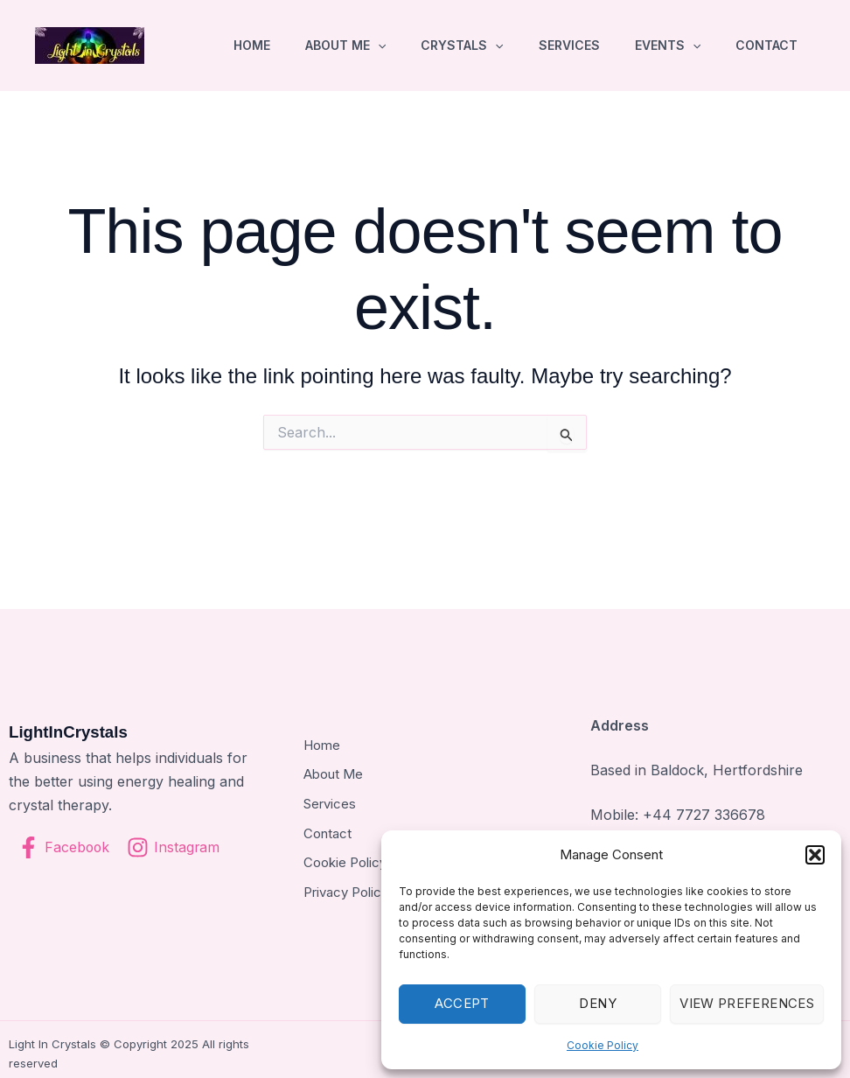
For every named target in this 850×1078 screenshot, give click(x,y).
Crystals (462, 45)
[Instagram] (175, 847)
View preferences (746, 1003)
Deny (597, 1003)
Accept (462, 1003)
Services (569, 45)
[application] (378, 45)
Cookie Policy (602, 1045)
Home (251, 45)
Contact (766, 45)
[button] (815, 855)
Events (667, 45)
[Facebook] (64, 847)
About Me (345, 45)
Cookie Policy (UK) (362, 858)
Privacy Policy (346, 887)
